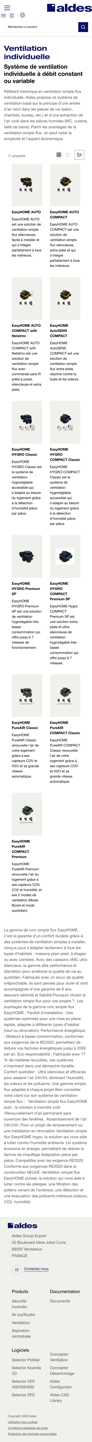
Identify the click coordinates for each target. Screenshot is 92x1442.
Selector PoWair (26, 1360)
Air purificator (23, 1315)
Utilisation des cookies (23, 1422)
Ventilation (21, 1323)
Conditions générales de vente (28, 1428)
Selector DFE (23, 1395)
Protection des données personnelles (32, 1434)
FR (28, 15)
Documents (60, 1302)
